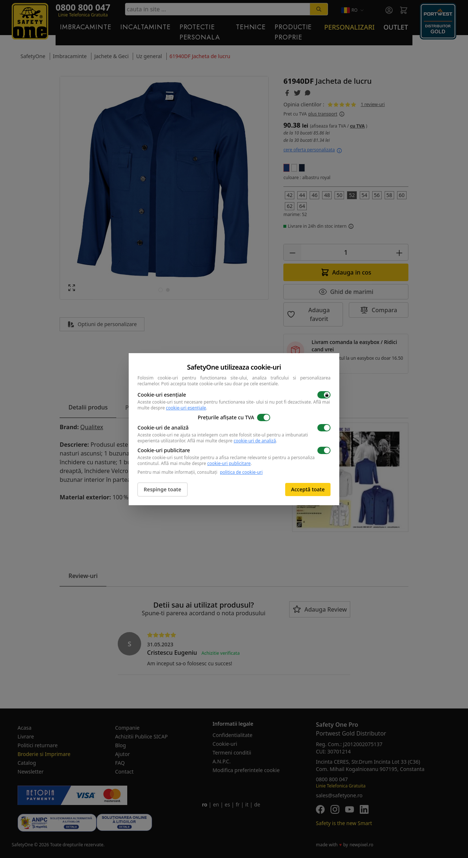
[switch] (324, 394)
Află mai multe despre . (232, 441)
